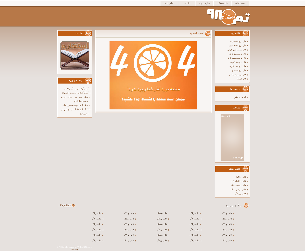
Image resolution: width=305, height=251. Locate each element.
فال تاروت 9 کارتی (238, 62)
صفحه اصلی (240, 3)
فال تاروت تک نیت (238, 41)
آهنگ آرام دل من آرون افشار (76, 89)
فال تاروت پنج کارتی (237, 54)
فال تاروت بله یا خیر (237, 75)
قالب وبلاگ (223, 3)
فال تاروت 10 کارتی (237, 66)
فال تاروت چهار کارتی (236, 50)
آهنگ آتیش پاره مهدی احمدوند (75, 93)
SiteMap (74, 249)
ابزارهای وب (204, 3)
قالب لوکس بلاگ (238, 189)
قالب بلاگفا (241, 177)
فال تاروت (241, 79)
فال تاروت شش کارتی (236, 58)
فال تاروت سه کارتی (237, 45)
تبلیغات (187, 3)
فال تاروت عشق (239, 70)
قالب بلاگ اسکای (238, 181)
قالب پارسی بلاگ (238, 185)
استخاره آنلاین (240, 97)
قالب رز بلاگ (240, 194)
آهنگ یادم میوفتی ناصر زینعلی (75, 105)
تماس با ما (169, 3)
